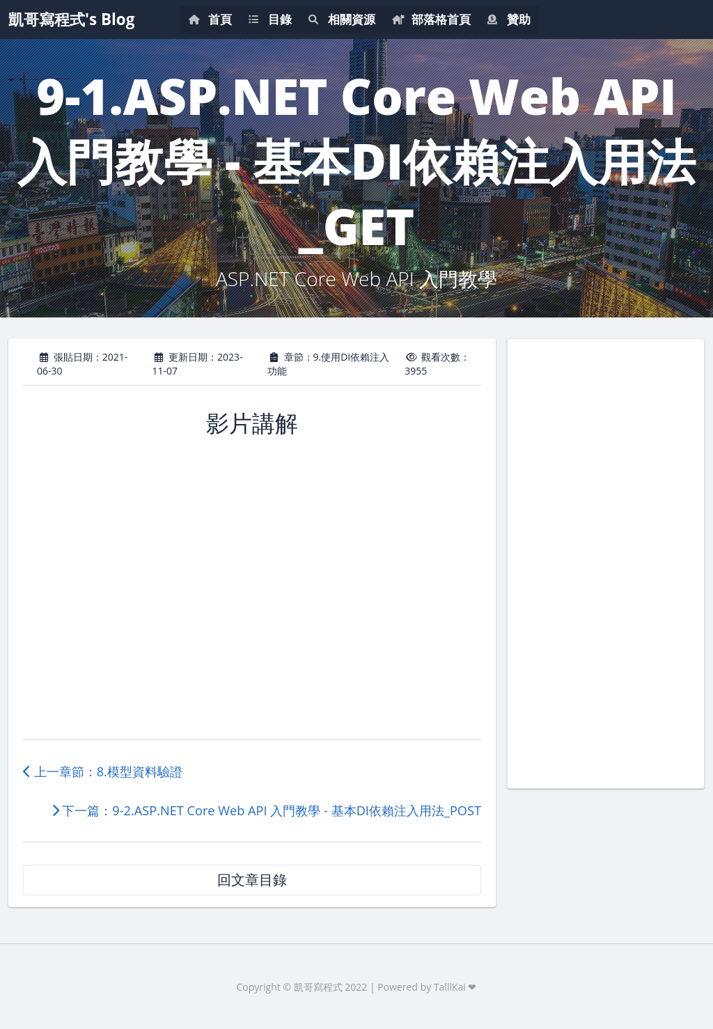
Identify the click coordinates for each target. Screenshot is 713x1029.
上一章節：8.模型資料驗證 (102, 771)
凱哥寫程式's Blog (71, 19)
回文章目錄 (252, 879)
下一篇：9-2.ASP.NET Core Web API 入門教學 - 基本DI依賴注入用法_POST (266, 810)
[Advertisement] (606, 562)
